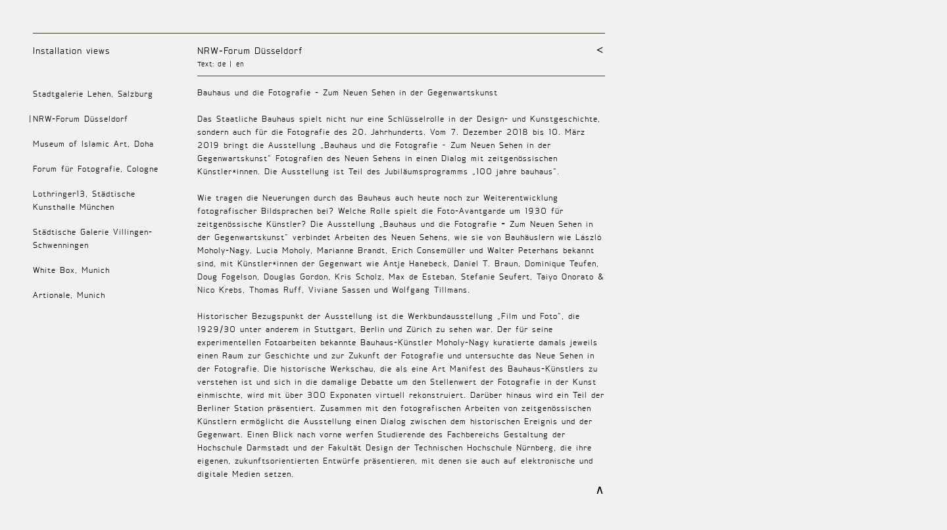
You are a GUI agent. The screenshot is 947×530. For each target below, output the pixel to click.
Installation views (71, 50)
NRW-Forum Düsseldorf (250, 50)
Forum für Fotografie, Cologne (95, 169)
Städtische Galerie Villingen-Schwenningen (93, 238)
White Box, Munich (71, 270)
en (240, 63)
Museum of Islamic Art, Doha (93, 144)
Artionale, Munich (69, 295)
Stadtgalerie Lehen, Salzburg (93, 94)
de (222, 63)
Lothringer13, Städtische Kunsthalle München (84, 200)
